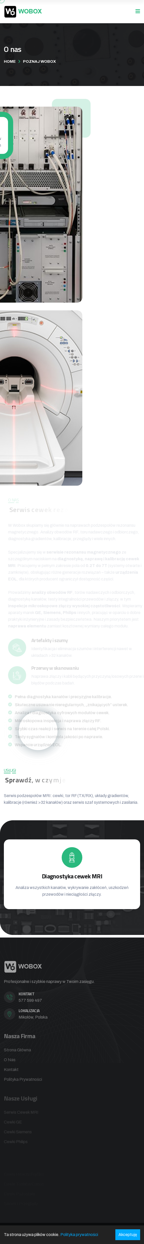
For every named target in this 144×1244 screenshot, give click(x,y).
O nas (9, 1061)
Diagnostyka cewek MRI (72, 876)
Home (10, 61)
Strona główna (17, 1052)
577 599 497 (30, 1002)
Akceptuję (127, 1234)
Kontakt (11, 1071)
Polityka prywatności (23, 1081)
